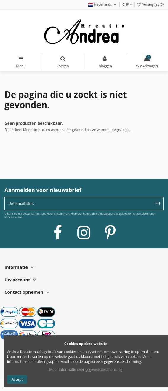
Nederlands (102, 4)
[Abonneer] (158, 203)
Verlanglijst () (150, 4)
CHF (127, 4)
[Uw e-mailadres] (79, 203)
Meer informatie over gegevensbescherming (85, 369)
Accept (17, 379)
